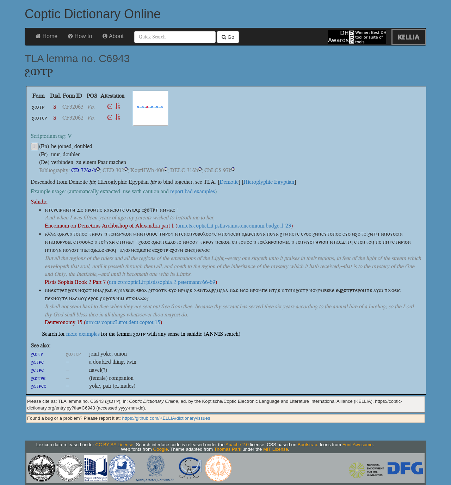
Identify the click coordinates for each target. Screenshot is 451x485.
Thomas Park (227, 449)
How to (80, 36)
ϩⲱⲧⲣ (37, 353)
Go (228, 37)
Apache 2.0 (237, 444)
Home (46, 36)
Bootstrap (307, 444)
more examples (83, 334)
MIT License (275, 449)
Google (160, 449)
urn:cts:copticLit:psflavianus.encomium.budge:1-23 (234, 225)
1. (34, 146)
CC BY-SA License (114, 444)
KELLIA (409, 36)
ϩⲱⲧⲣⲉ (38, 378)
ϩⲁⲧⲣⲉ (37, 361)
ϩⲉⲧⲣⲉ (37, 370)
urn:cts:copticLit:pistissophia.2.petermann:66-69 (162, 282)
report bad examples (192, 191)
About (113, 36)
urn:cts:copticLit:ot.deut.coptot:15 (123, 322)
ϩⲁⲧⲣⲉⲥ (38, 385)
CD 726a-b (83, 170)
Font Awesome (357, 444)
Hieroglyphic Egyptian (268, 182)
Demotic (229, 182)
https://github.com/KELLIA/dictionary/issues (166, 418)
